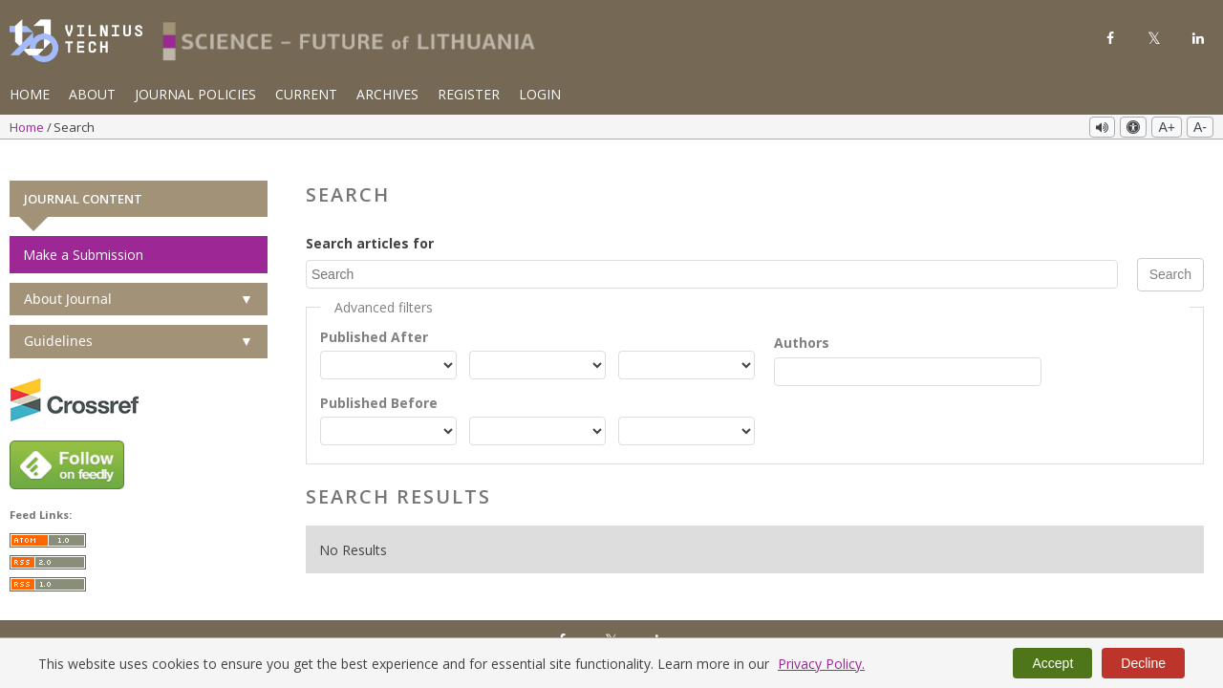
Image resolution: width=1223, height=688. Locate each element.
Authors (801, 320)
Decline (1143, 663)
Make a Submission (83, 232)
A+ (1166, 127)
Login (540, 94)
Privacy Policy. (821, 664)
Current (306, 94)
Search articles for (370, 220)
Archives (387, 94)
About (92, 94)
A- (1200, 127)
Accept (1052, 663)
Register (469, 94)
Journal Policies (195, 94)
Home (30, 94)
